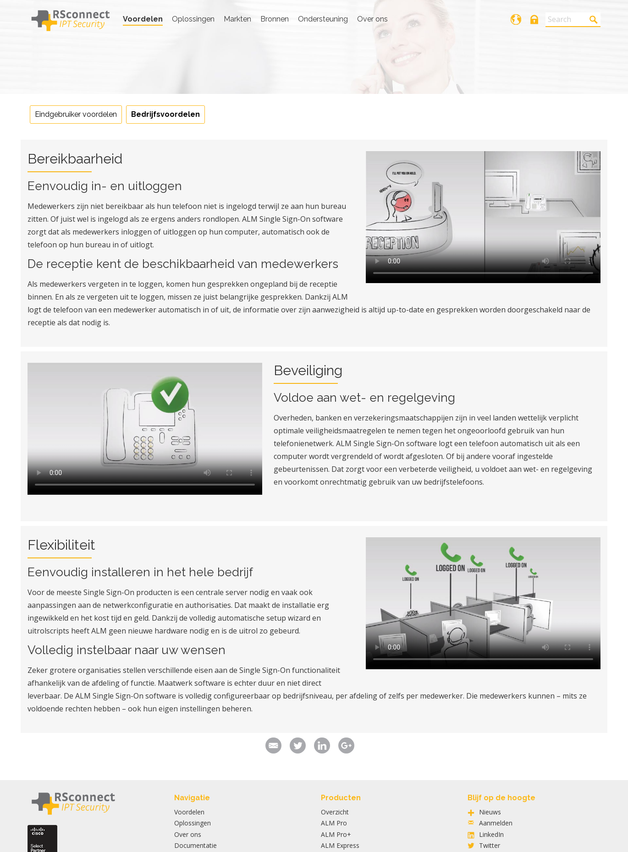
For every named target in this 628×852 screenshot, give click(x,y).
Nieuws (490, 812)
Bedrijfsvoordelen (165, 114)
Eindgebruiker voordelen (76, 114)
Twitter (489, 845)
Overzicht (335, 812)
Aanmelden (495, 823)
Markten (237, 19)
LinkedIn (491, 834)
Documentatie (195, 845)
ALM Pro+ (336, 834)
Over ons (372, 19)
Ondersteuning (323, 19)
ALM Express (340, 845)
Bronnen (274, 19)
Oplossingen (193, 19)
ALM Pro (334, 823)
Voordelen (143, 19)
